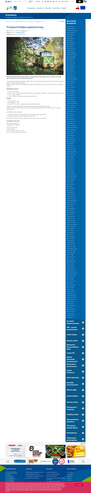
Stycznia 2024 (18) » (71, 97)
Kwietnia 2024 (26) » (71, 91)
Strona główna (31, 8)
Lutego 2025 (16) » (71, 71)
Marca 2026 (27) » (70, 44)
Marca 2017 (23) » (70, 262)
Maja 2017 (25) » (70, 258)
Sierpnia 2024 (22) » (71, 83)
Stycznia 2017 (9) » (71, 267)
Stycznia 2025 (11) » (71, 73)
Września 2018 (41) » (71, 226)
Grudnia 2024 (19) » (71, 75)
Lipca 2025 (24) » (70, 61)
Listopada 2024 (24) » (71, 77)
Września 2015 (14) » (71, 299)
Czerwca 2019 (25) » (71, 208)
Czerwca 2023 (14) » (71, 111)
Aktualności (40, 8)
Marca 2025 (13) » (70, 69)
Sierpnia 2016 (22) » (71, 277)
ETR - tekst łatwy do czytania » (53, 481)
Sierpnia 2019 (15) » (71, 204)
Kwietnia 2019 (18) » (71, 212)
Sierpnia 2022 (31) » (71, 131)
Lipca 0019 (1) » (70, 317)
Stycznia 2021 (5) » (71, 170)
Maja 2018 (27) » (70, 234)
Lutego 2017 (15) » (71, 265)
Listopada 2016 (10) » (71, 271)
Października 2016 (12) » (72, 273)
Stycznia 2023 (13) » (71, 121)
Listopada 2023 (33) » (71, 101)
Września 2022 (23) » (71, 129)
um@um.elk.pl (11, 478)
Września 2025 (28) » (71, 56)
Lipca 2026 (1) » (70, 36)
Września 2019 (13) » (71, 202)
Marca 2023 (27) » (70, 117)
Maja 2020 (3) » (70, 186)
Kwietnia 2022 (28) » (71, 139)
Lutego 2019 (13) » (71, 216)
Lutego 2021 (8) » (70, 168)
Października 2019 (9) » (72, 200)
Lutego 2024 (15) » (71, 95)
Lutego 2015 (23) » (71, 313)
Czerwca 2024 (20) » (71, 87)
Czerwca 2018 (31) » (71, 232)
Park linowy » (70, 472)
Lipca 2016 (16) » (70, 279)
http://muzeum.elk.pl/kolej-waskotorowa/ (17, 132)
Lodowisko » (70, 476)
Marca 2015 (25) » (70, 311)
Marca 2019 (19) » (70, 214)
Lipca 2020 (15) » (70, 182)
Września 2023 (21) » (71, 105)
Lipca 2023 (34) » (70, 109)
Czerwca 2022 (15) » (71, 135)
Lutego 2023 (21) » (71, 119)
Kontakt (63, 8)
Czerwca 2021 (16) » (71, 159)
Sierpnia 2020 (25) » (71, 180)
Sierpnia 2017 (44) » (71, 252)
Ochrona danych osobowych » (53, 474)
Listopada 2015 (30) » (71, 295)
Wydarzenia (15, 17)
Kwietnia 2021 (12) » (71, 164)
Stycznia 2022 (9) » (71, 145)
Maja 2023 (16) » (70, 113)
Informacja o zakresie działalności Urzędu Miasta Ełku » (56, 478)
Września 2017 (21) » (71, 250)
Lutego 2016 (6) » (70, 289)
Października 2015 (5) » (72, 297)
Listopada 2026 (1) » (71, 28)
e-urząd (38, 1)
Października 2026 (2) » (72, 30)
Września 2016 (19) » (71, 275)
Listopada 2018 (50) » (71, 222)
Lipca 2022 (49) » (70, 133)
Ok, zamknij (79, 484)
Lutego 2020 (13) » (71, 192)
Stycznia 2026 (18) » (71, 48)
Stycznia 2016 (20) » (71, 291)
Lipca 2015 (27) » (70, 303)
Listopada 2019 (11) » (71, 198)
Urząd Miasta (56, 8)
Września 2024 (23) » (71, 81)
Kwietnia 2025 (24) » (71, 67)
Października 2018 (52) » (72, 224)
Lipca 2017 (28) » (70, 254)
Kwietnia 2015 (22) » (71, 309)
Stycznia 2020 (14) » (71, 194)
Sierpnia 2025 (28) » (71, 58)
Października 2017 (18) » (72, 248)
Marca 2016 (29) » (70, 287)
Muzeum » (69, 480)
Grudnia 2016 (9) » (71, 269)
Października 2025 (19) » (72, 54)
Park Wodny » (70, 474)
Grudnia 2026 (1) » (71, 26)
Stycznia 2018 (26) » (71, 242)
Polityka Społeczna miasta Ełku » (33, 474)
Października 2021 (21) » (72, 151)
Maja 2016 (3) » (70, 283)
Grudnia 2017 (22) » (71, 244)
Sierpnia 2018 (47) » (71, 228)
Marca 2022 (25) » (70, 141)
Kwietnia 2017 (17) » (71, 261)
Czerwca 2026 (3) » (71, 38)
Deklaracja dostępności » (52, 472)
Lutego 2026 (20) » (71, 46)
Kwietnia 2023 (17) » (71, 115)
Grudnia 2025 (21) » (71, 50)
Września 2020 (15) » (71, 178)
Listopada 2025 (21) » (71, 52)
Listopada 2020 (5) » (71, 174)
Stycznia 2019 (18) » (71, 218)
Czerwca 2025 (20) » (71, 62)
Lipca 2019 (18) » (70, 206)
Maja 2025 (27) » (70, 65)
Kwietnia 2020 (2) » (71, 188)
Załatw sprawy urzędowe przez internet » (35, 472)
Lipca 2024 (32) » (70, 85)
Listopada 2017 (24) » (71, 246)
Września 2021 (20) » (71, 153)
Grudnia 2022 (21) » (71, 123)
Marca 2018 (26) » (70, 238)
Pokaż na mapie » (20, 32)
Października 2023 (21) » (72, 103)
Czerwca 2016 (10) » (71, 281)
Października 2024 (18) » (72, 79)
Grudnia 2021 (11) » (71, 147)
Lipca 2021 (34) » (70, 157)
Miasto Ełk (48, 8)
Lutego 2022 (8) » (70, 143)
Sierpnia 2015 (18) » (71, 301)
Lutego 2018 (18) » (71, 240)
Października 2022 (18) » (72, 127)
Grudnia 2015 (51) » (71, 293)
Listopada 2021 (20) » (71, 149)
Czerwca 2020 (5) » (71, 184)
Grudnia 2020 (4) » (71, 172)
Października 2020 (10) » (72, 176)
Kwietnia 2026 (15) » (71, 42)
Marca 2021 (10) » (70, 166)
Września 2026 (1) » (71, 32)
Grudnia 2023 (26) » (71, 99)
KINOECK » (69, 478)
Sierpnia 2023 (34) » (71, 107)
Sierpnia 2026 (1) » (71, 34)
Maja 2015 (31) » (70, 307)
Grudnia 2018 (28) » (71, 220)
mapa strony (65, 1)
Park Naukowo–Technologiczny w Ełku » (35, 476)
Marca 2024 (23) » (70, 93)
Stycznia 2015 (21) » (71, 315)
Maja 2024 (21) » (70, 89)
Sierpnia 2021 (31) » (71, 155)
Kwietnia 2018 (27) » (71, 236)
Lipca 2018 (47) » (70, 230)
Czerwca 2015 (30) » (71, 305)
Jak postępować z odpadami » (32, 478)
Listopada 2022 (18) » (71, 125)
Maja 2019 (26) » (70, 210)
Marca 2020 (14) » (70, 190)
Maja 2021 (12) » (70, 162)
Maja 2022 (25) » (70, 137)
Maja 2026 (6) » (70, 40)
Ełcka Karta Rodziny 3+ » (52, 476)
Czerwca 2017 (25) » (71, 256)
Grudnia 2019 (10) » (71, 196)
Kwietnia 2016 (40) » (71, 285)
